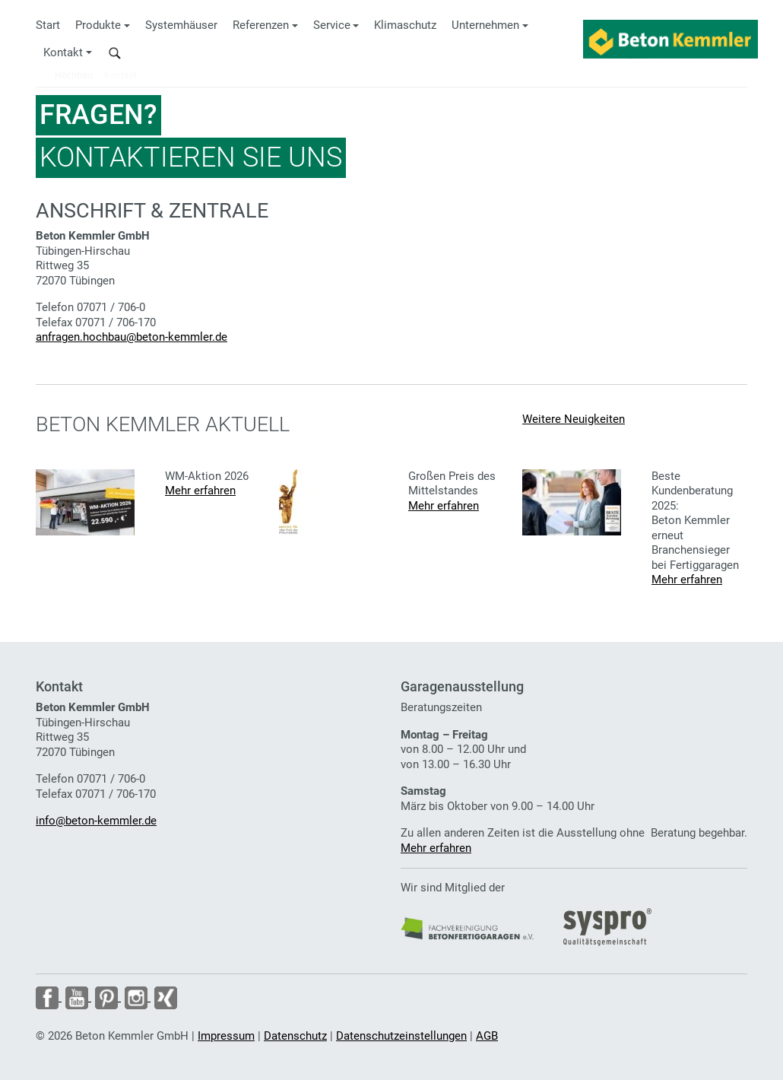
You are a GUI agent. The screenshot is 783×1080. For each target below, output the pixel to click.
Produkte (98, 25)
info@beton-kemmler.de (96, 820)
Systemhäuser (181, 25)
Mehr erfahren (200, 490)
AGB (487, 1036)
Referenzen (261, 25)
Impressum (226, 1036)
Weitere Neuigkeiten (573, 419)
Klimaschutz (405, 25)
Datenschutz (295, 1036)
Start (48, 25)
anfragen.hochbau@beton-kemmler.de (131, 337)
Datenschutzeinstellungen (401, 1036)
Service (331, 25)
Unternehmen (485, 25)
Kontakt (63, 52)
